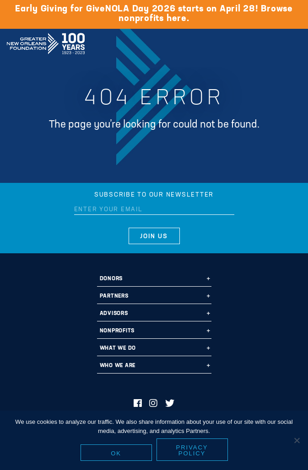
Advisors (114, 313)
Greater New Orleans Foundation (46, 40)
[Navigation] (293, 42)
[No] (296, 440)
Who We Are (118, 366)
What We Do (118, 348)
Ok (116, 453)
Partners (114, 296)
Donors (111, 279)
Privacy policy (192, 450)
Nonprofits (117, 331)
